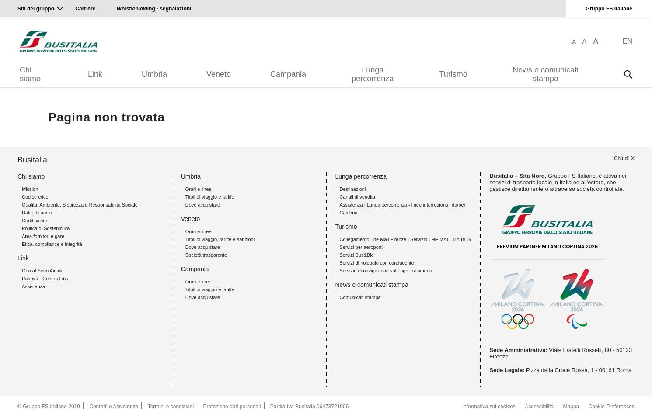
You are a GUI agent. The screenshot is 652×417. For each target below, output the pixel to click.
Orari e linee (198, 189)
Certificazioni (35, 220)
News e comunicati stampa (546, 74)
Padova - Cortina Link (45, 278)
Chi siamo (30, 74)
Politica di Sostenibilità (46, 228)
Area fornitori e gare (43, 236)
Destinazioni (353, 189)
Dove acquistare (202, 204)
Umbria (154, 74)
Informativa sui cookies (489, 406)
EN (627, 41)
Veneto (218, 74)
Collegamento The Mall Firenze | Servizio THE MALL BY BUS (405, 239)
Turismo (453, 74)
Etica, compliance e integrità (52, 244)
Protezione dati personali (232, 406)
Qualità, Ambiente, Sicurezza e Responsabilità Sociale (80, 204)
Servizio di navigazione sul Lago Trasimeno (386, 270)
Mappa (571, 406)
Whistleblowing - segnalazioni (154, 9)
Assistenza (33, 286)
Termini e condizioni (171, 406)
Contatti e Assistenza (113, 406)
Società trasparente (206, 255)
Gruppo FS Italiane (609, 9)
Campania (288, 74)
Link (95, 74)
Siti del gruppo (35, 9)
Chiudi (621, 158)
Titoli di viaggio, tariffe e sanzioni (220, 239)
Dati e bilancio (37, 212)
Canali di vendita (357, 197)
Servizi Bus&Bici (357, 255)
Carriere (85, 9)
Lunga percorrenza (373, 74)
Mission (30, 189)
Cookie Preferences (612, 406)
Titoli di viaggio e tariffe (209, 197)
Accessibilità (539, 406)
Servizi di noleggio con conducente (377, 262)
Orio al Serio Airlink (42, 270)
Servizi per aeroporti (361, 247)
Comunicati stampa (360, 297)
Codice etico (35, 197)
